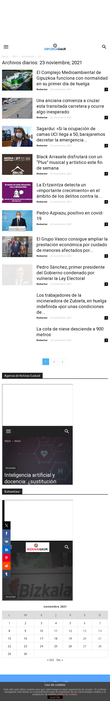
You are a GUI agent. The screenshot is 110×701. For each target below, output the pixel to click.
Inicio (5, 56)
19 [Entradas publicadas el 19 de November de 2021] (70, 638)
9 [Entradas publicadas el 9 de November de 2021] (25, 631)
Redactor (42, 89)
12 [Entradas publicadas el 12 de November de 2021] (70, 631)
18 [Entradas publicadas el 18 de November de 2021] (55, 638)
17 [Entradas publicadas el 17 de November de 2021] (41, 638)
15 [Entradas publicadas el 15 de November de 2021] (9, 638)
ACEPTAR (55, 697)
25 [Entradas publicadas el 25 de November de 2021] (55, 646)
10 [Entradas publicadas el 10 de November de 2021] (41, 631)
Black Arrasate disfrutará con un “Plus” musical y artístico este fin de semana (69, 162)
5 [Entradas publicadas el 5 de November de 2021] (70, 623)
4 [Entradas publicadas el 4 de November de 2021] (56, 623)
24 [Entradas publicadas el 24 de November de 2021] (41, 646)
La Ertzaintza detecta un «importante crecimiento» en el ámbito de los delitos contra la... (69, 190)
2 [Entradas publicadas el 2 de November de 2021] (25, 623)
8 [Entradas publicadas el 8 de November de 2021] (9, 631)
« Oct (50, 660)
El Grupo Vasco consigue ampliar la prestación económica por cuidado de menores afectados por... (72, 244)
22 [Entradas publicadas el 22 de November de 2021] (9, 646)
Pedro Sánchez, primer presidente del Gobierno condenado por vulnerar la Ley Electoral (71, 273)
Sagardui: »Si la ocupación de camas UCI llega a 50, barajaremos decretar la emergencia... (71, 134)
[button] (104, 46)
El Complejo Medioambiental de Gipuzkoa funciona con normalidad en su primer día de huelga (72, 78)
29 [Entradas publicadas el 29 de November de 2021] (9, 654)
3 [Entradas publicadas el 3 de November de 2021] (41, 623)
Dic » (59, 660)
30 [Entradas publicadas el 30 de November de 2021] (25, 654)
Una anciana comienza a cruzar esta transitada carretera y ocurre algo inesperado (70, 106)
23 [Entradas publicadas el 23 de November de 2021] (25, 646)
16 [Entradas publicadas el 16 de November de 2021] (25, 638)
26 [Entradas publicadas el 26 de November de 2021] (70, 646)
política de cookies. (67, 694)
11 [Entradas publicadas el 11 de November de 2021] (55, 631)
